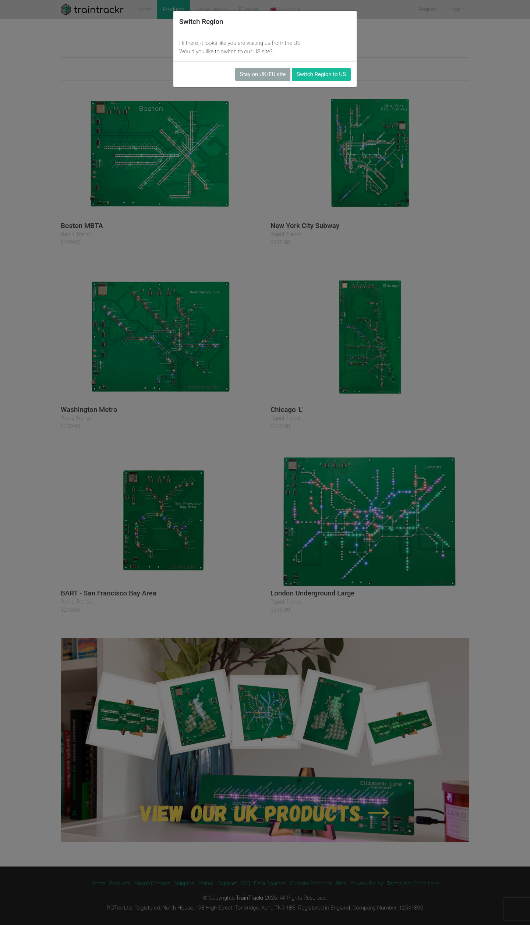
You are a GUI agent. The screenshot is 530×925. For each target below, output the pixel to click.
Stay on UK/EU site (263, 74)
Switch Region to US (321, 74)
